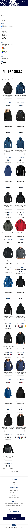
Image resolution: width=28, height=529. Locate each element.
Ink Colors (14, 495)
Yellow (4, 50)
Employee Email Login (14, 490)
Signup (14, 482)
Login (14, 485)
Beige (4, 45)
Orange (4, 48)
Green (4, 51)
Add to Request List (8, 126)
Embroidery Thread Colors (14, 497)
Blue (4, 52)
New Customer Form (14, 493)
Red (4, 47)
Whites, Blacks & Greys (7, 44)
